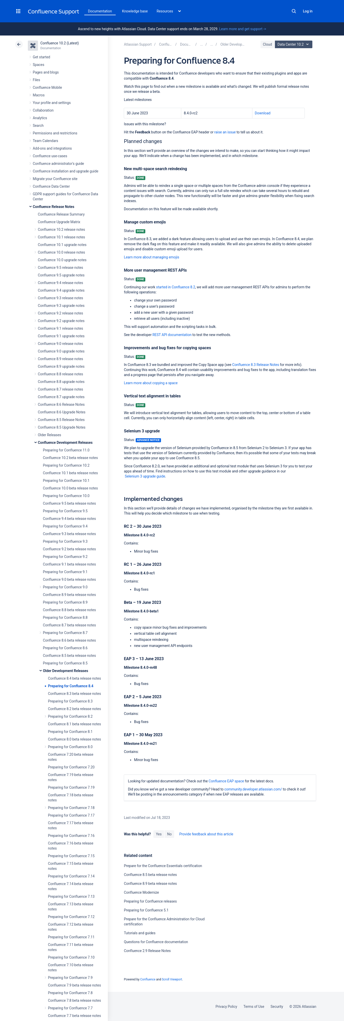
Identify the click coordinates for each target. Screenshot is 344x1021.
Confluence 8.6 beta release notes (69, 640)
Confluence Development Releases (65, 443)
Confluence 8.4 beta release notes (74, 678)
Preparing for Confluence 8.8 (65, 617)
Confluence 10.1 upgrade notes (62, 245)
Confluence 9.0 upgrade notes (61, 351)
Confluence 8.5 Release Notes (61, 420)
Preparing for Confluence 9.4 (65, 526)
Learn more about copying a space (150, 383)
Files (36, 80)
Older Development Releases (65, 671)
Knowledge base (135, 11)
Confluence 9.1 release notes (60, 328)
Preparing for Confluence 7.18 (71, 808)
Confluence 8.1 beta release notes (74, 724)
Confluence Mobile (47, 87)
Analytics (40, 118)
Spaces (38, 65)
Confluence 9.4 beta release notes (69, 519)
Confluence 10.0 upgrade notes (62, 260)
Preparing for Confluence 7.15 (71, 856)
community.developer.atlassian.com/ (253, 789)
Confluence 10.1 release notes (61, 237)
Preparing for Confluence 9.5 (65, 511)
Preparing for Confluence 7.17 (71, 815)
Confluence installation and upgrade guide (65, 171)
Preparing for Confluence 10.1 (66, 481)
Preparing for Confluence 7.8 (70, 993)
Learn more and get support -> (242, 29)
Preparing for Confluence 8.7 (65, 633)
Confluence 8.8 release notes (60, 374)
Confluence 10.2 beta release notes (70, 458)
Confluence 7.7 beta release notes (74, 1016)
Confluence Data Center (51, 186)
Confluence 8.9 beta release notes (69, 595)
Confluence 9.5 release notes (60, 268)
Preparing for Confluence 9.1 (65, 572)
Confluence (147, 979)
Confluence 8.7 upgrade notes (61, 397)
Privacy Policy (226, 1007)
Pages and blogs (46, 72)
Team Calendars (45, 141)
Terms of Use (254, 1007)
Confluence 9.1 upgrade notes (61, 336)
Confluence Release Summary (61, 214)
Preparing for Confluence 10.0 (66, 496)
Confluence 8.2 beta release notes (74, 709)
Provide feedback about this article (206, 834)
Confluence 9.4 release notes (60, 283)
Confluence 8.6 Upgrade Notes (62, 412)
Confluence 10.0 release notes (61, 252)
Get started (41, 57)
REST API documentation (171, 335)
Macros (39, 95)
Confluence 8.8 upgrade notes (61, 382)
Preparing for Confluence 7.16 (71, 836)
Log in (308, 11)
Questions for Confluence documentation (156, 942)
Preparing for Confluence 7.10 (71, 957)
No (169, 834)
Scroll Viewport (172, 979)
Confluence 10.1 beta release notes (70, 473)
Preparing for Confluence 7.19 (71, 787)
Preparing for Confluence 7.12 (71, 917)
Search (294, 11)
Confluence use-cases (50, 156)
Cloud (267, 44)
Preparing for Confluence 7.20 (71, 767)
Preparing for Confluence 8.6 (65, 648)
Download (263, 113)
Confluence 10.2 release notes (61, 229)
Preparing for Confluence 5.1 (146, 910)
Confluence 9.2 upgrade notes (61, 321)
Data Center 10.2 (294, 44)
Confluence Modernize (141, 892)
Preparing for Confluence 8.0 (70, 747)
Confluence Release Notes (53, 207)
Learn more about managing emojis (151, 257)
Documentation (100, 11)
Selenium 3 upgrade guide (144, 476)
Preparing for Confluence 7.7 (70, 1008)
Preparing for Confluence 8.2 (70, 716)
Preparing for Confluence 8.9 (65, 602)
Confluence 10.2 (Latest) (60, 43)
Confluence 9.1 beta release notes (69, 564)
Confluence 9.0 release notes (60, 344)
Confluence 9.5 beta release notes (69, 503)
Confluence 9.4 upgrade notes (61, 290)
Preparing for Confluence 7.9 (70, 978)
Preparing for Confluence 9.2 (65, 557)
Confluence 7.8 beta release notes (74, 1000)
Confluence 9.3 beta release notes (69, 534)
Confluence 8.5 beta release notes (69, 656)
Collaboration (43, 110)
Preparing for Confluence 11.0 (66, 450)
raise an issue (225, 132)
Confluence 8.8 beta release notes (69, 610)
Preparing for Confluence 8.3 (70, 701)
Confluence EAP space (226, 781)
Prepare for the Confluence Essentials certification (163, 866)
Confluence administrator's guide (58, 164)
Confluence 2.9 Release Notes (147, 951)
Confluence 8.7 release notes (60, 389)
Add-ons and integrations (52, 148)
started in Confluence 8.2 (175, 287)
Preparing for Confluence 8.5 (65, 663)
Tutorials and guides (139, 933)
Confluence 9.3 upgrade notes (61, 306)
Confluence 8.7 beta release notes (69, 625)
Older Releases (49, 435)
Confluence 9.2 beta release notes (69, 549)
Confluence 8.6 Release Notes (61, 404)
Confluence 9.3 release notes (60, 298)
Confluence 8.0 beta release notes (74, 739)
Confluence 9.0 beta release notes (69, 579)
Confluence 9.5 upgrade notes (61, 275)
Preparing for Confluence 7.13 (71, 896)
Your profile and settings (52, 103)
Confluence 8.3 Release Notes (255, 365)
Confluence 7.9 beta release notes (74, 985)
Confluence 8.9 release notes (60, 359)
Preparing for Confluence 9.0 (65, 587)
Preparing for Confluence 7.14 (71, 876)
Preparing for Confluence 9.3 (65, 541)
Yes (158, 834)
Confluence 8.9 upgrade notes (61, 366)
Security (277, 1007)
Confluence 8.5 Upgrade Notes (62, 427)
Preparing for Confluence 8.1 (70, 732)
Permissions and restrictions (55, 133)
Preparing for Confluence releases (150, 901)
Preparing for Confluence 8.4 (70, 686)
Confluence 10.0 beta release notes (70, 488)
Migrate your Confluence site (55, 179)
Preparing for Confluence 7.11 (71, 937)
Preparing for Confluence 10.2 (66, 465)
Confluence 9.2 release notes (60, 313)
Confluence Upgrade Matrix (59, 222)
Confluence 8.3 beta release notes (74, 694)
